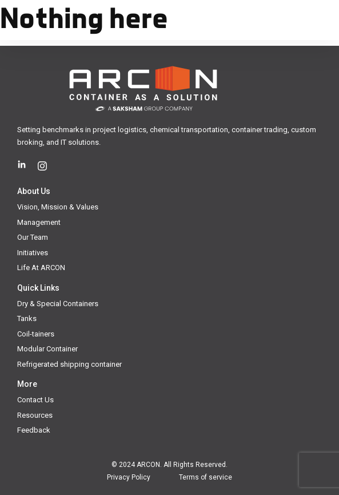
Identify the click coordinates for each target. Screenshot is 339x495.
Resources (35, 415)
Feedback (33, 430)
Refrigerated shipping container (69, 364)
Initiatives (32, 252)
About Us (33, 191)
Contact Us (35, 399)
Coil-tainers (35, 334)
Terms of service (205, 477)
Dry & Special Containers (57, 303)
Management (39, 222)
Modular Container (47, 348)
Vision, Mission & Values (57, 207)
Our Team (32, 237)
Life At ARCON (41, 267)
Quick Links (38, 287)
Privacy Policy (128, 477)
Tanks (27, 318)
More (27, 384)
